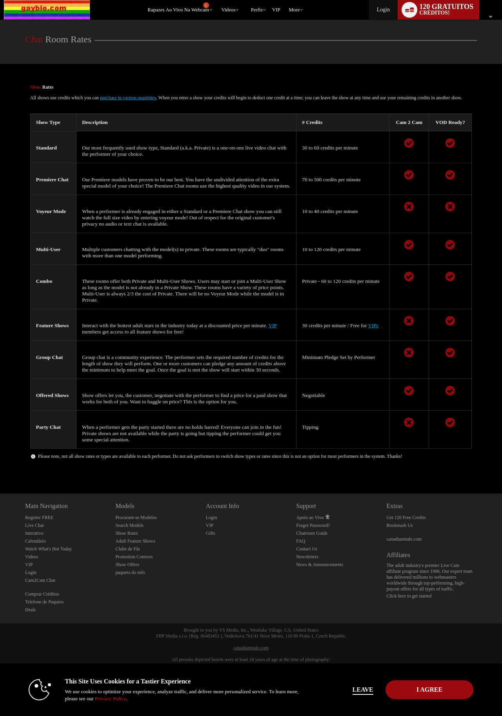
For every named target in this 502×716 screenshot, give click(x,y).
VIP (276, 10)
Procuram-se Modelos (136, 517)
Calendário (35, 541)
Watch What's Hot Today (48, 549)
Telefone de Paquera (44, 602)
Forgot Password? (313, 525)
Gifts (210, 533)
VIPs (373, 325)
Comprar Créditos (42, 594)
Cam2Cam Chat (40, 580)
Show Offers (127, 564)
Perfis (256, 10)
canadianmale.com (404, 539)
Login (383, 10)
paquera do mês (130, 572)
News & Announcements (319, 564)
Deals (30, 609)
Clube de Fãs (127, 549)
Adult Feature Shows (135, 541)
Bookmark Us (400, 525)
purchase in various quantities (128, 97)
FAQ (300, 541)
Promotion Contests (134, 556)
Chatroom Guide (311, 533)
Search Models (129, 525)
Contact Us (306, 549)
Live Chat (34, 525)
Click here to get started (409, 596)
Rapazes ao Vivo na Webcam (178, 7)
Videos (228, 10)
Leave (360, 689)
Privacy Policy (108, 698)
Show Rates (126, 533)
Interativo (34, 533)
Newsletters (307, 556)
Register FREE (39, 517)
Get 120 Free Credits (406, 517)
